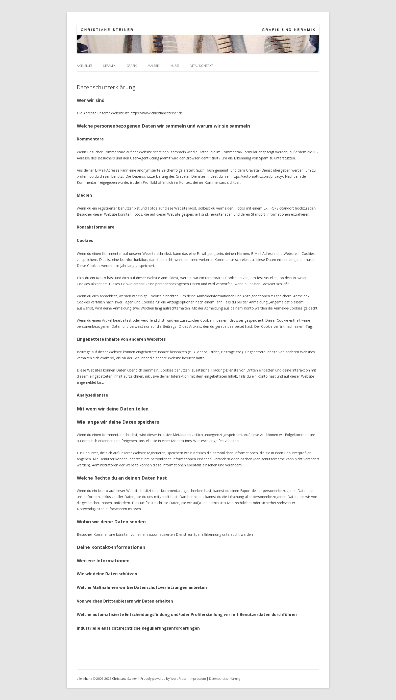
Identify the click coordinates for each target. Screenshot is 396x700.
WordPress (178, 678)
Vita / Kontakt (201, 66)
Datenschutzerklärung (224, 678)
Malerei (153, 66)
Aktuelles (84, 66)
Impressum (198, 678)
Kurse (174, 66)
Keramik (109, 66)
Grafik (132, 66)
